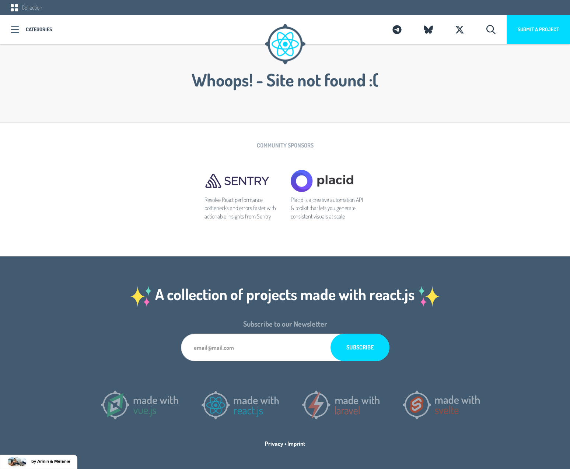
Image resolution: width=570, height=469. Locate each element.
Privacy (274, 443)
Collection (26, 7)
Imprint (296, 443)
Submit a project (538, 29)
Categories (39, 29)
